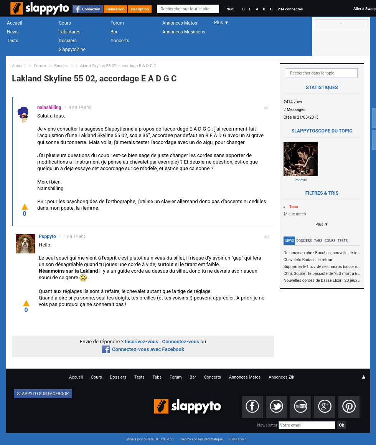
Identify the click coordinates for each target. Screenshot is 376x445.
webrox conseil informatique (201, 439)
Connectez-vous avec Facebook (143, 349)
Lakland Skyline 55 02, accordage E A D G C (116, 65)
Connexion (91, 9)
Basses (61, 65)
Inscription (139, 9)
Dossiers (68, 40)
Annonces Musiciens (183, 32)
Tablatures (70, 32)
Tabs (318, 241)
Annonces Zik (281, 377)
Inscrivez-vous (141, 341)
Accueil (14, 23)
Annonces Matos (179, 23)
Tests (12, 40)
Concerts (119, 40)
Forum (117, 23)
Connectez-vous (181, 341)
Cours (65, 23)
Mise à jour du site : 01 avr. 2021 (150, 439)
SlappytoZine (72, 49)
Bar (113, 32)
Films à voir (237, 439)
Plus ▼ (321, 224)
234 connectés (290, 9)
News (12, 32)
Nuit (229, 9)
